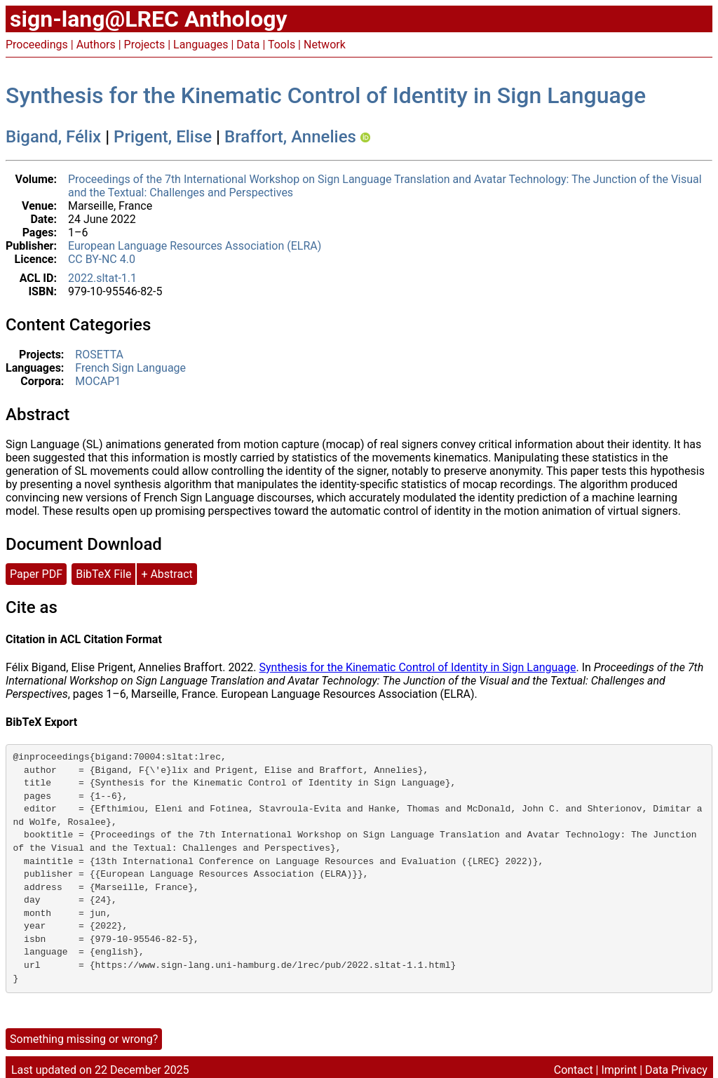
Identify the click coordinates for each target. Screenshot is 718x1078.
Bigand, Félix (53, 137)
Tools (281, 44)
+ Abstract (166, 574)
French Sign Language (130, 368)
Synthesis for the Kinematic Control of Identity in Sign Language (326, 95)
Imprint (619, 1070)
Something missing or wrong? (84, 1039)
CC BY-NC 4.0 (101, 259)
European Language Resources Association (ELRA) (194, 245)
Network (325, 44)
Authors (96, 44)
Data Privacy (676, 1070)
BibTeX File (103, 574)
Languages (200, 44)
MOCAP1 (98, 381)
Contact (573, 1070)
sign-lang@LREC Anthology (148, 19)
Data (247, 44)
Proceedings (37, 44)
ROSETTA (99, 354)
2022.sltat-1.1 (102, 278)
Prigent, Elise (163, 137)
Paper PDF (36, 574)
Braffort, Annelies (290, 137)
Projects (144, 44)
